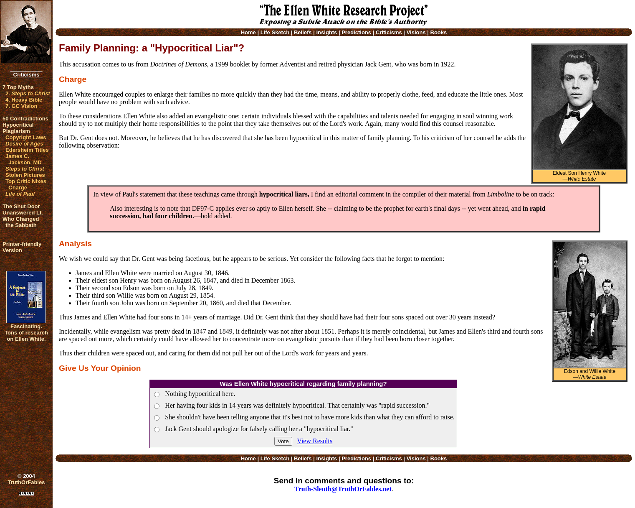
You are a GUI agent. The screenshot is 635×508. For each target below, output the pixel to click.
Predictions (356, 32)
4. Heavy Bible (23, 100)
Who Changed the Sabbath (21, 222)
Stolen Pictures (25, 175)
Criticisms (26, 74)
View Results (314, 440)
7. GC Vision (21, 106)
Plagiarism (16, 131)
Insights (326, 32)
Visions (416, 32)
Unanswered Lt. (23, 212)
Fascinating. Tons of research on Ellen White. (26, 332)
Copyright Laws (25, 137)
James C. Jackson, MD (23, 159)
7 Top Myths (18, 87)
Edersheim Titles (27, 150)
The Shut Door (21, 206)
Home (248, 32)
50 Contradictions (25, 118)
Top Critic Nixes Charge (25, 184)
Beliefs (303, 32)
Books (438, 32)
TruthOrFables (26, 482)
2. (27, 93)
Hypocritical (18, 125)
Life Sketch (275, 32)
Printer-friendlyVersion (22, 247)
